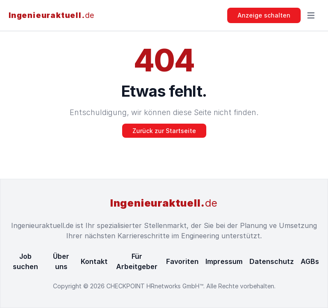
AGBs (310, 261)
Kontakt (94, 261)
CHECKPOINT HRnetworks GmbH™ (154, 286)
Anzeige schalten (263, 15)
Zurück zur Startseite (164, 130)
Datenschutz (271, 261)
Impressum (224, 261)
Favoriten (182, 261)
